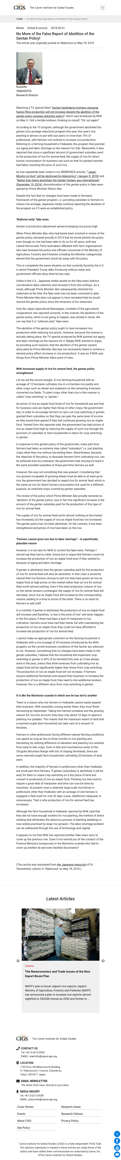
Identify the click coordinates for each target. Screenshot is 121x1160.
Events (21, 1113)
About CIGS (24, 1120)
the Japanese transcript (71, 864)
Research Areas (71, 1107)
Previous (18, 961)
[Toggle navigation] (102, 7)
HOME (19, 19)
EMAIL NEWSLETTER (34, 1081)
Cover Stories (25, 1107)
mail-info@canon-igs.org (43, 1056)
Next (103, 961)
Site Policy (23, 1127)
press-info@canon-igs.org (42, 1099)
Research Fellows (72, 1113)
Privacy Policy (69, 1120)
